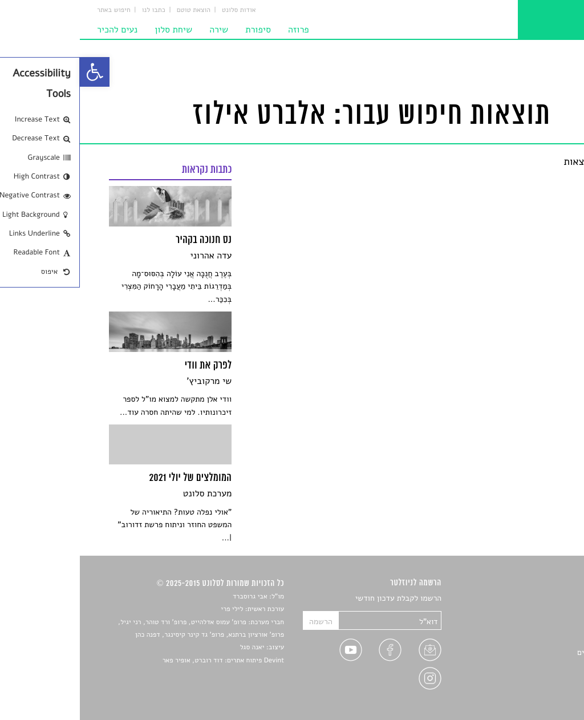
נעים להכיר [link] (37, 29)
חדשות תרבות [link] (533, 625)
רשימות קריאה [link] (532, 638)
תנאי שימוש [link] (536, 692)
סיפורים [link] (542, 598)
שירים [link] (545, 612)
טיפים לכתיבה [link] (532, 665)
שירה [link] (138, 29)
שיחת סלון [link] (93, 29)
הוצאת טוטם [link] (114, 10)
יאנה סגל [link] (172, 647)
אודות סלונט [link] (159, 10)
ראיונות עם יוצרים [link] (526, 652)
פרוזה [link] (218, 29)
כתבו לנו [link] (74, 10)
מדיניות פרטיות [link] (529, 679)
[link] (15, 72)
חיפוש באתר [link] (34, 10)
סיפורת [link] (178, 29)
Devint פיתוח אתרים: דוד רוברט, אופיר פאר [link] (143, 660)
